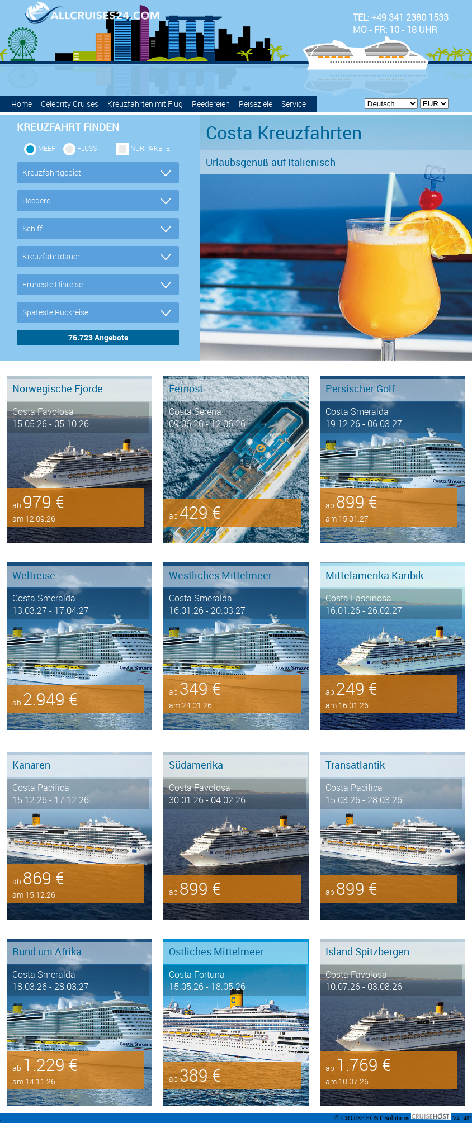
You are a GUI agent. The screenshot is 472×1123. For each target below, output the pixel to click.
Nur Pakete (150, 148)
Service (293, 103)
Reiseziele (255, 103)
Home (21, 103)
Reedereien (211, 103)
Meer (47, 148)
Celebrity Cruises (69, 103)
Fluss (87, 148)
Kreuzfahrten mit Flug (145, 103)
